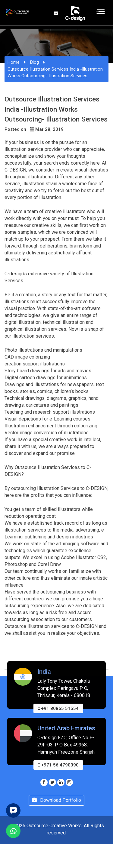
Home (14, 62)
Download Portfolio (56, 800)
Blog (34, 62)
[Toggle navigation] (101, 11)
